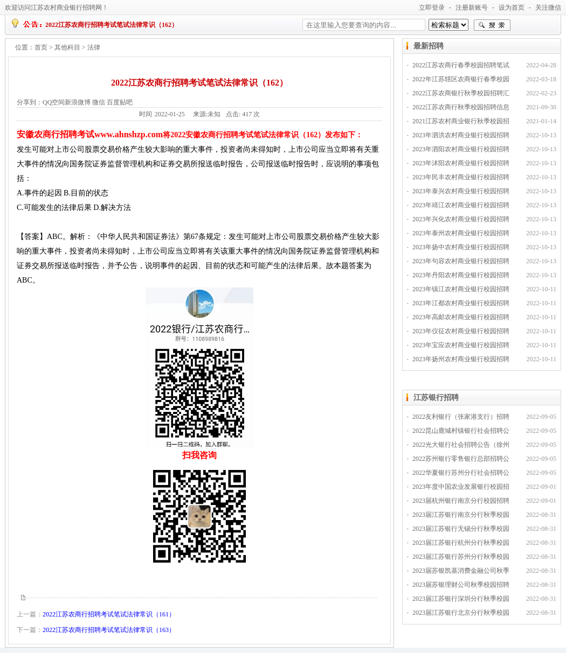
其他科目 (67, 47)
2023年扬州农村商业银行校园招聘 (460, 359)
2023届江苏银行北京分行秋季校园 (460, 612)
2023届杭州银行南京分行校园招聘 (460, 500)
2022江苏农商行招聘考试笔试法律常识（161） (109, 614)
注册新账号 (471, 7)
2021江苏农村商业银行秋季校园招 (460, 121)
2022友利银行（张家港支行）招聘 (460, 416)
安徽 (25, 134)
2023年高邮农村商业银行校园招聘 (460, 317)
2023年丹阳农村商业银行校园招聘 (460, 275)
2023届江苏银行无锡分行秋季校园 (460, 528)
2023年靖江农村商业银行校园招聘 (460, 205)
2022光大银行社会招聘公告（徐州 (460, 444)
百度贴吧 (120, 102)
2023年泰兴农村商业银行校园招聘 (460, 191)
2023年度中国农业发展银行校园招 (460, 486)
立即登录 (432, 7)
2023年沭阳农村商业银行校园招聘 (460, 163)
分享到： (30, 102)
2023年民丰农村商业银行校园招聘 (460, 177)
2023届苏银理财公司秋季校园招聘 (460, 584)
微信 (98, 102)
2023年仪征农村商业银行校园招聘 (460, 331)
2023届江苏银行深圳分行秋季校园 (460, 598)
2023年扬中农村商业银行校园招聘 (460, 247)
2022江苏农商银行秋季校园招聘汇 (460, 93)
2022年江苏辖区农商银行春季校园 (460, 79)
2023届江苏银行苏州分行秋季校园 (460, 556)
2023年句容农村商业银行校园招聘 (460, 261)
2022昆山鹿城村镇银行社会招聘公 (460, 430)
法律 (93, 47)
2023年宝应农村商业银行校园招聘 (460, 345)
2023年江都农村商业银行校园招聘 (460, 303)
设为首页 (511, 7)
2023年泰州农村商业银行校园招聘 (460, 233)
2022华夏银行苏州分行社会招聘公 (460, 472)
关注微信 (548, 7)
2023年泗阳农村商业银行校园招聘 (460, 149)
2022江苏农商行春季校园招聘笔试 (460, 65)
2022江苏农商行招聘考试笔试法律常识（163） (109, 630)
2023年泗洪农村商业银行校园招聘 (460, 135)
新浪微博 (78, 102)
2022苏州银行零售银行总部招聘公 (460, 458)
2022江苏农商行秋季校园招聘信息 (460, 107)
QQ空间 (54, 102)
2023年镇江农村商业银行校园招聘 (460, 289)
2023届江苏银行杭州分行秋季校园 (460, 542)
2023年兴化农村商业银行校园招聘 (460, 219)
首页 (40, 47)
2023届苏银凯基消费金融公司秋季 (460, 570)
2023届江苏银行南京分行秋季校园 (460, 514)
